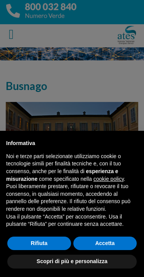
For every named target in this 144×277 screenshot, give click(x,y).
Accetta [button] (105, 243)
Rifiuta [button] (39, 243)
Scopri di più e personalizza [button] (71, 261)
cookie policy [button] (108, 179)
